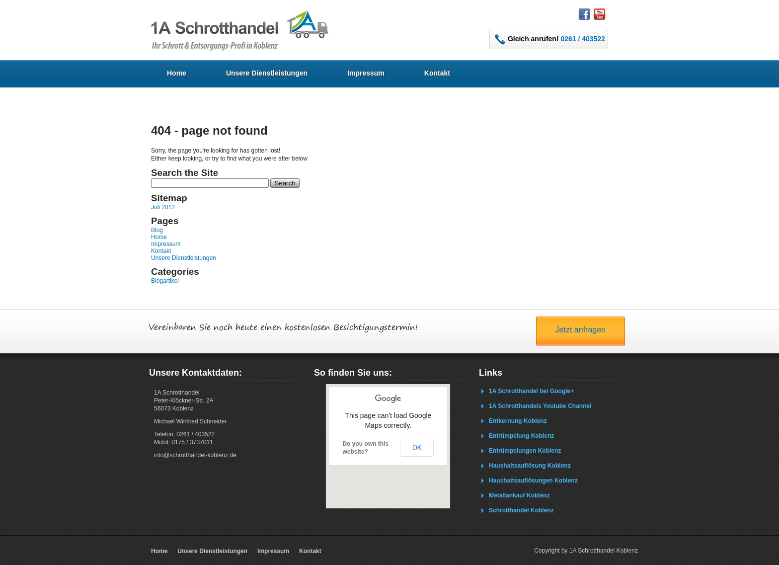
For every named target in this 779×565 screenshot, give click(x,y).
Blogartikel (165, 280)
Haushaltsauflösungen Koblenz (533, 480)
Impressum (366, 73)
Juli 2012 (163, 207)
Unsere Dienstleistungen (267, 73)
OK (416, 448)
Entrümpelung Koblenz (521, 435)
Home (176, 73)
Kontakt (437, 73)
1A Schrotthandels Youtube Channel (540, 406)
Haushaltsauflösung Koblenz (530, 465)
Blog (157, 230)
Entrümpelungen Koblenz (525, 450)
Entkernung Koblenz (518, 420)
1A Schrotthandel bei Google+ (531, 391)
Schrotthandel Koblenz (521, 510)
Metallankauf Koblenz (519, 495)
